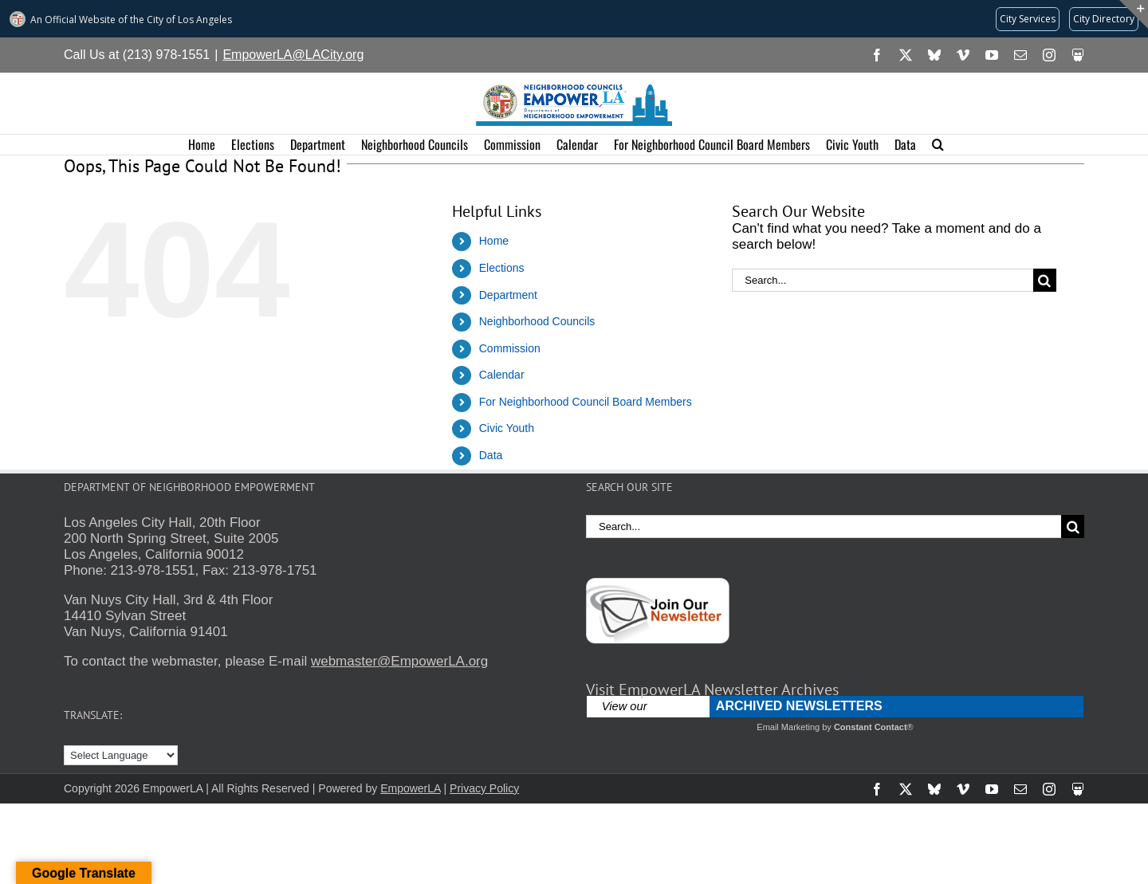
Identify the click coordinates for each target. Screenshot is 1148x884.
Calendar (502, 374)
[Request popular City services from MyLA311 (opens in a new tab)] (1028, 19)
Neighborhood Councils (537, 321)
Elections (502, 267)
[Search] (1044, 280)
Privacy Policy (484, 788)
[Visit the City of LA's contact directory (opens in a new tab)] (1103, 19)
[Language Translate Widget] (121, 755)
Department (508, 295)
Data (491, 455)
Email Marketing (788, 727)
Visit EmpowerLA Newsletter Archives (712, 689)
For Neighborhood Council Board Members (585, 401)
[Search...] (882, 280)
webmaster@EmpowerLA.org (399, 661)
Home (494, 240)
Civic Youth (506, 428)
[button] (938, 145)
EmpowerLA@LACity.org (293, 54)
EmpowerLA (410, 788)
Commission (510, 348)
